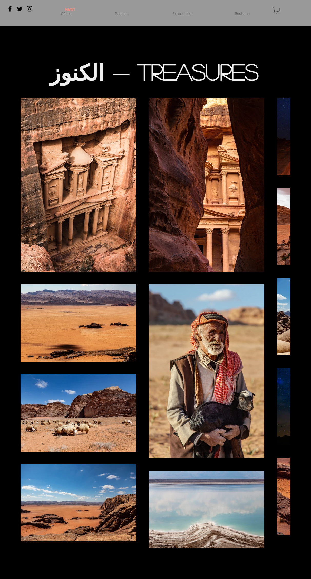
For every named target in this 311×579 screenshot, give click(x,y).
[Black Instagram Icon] (29, 8)
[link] (277, 10)
